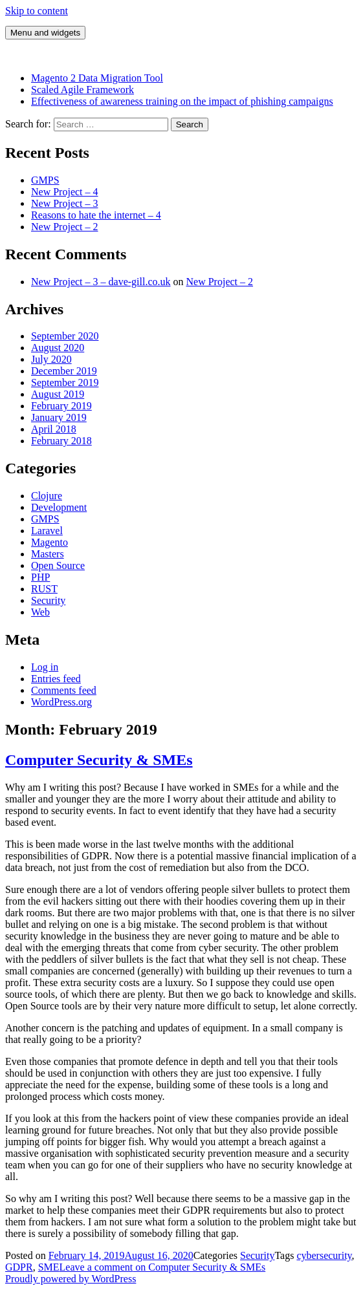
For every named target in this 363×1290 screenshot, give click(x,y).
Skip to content (36, 10)
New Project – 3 (64, 203)
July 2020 (51, 359)
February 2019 (61, 405)
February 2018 (61, 440)
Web (40, 612)
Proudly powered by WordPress (70, 1278)
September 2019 (64, 382)
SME (49, 1267)
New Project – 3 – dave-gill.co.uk (101, 281)
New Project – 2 (64, 226)
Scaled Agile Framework (82, 89)
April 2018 (53, 429)
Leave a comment (163, 1267)
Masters (47, 553)
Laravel (47, 530)
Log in (44, 666)
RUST (44, 588)
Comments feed (63, 690)
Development (59, 507)
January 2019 (59, 417)
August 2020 (57, 347)
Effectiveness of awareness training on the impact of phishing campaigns (182, 101)
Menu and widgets (45, 33)
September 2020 (64, 335)
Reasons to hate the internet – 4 (96, 215)
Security (48, 600)
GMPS (45, 180)
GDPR (19, 1267)
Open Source (58, 565)
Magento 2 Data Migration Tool (97, 77)
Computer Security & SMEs (99, 759)
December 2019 (64, 370)
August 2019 (57, 394)
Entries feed (56, 678)
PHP (40, 577)
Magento (49, 542)
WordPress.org (61, 701)
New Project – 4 (64, 191)
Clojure (46, 495)
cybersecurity (323, 1255)
